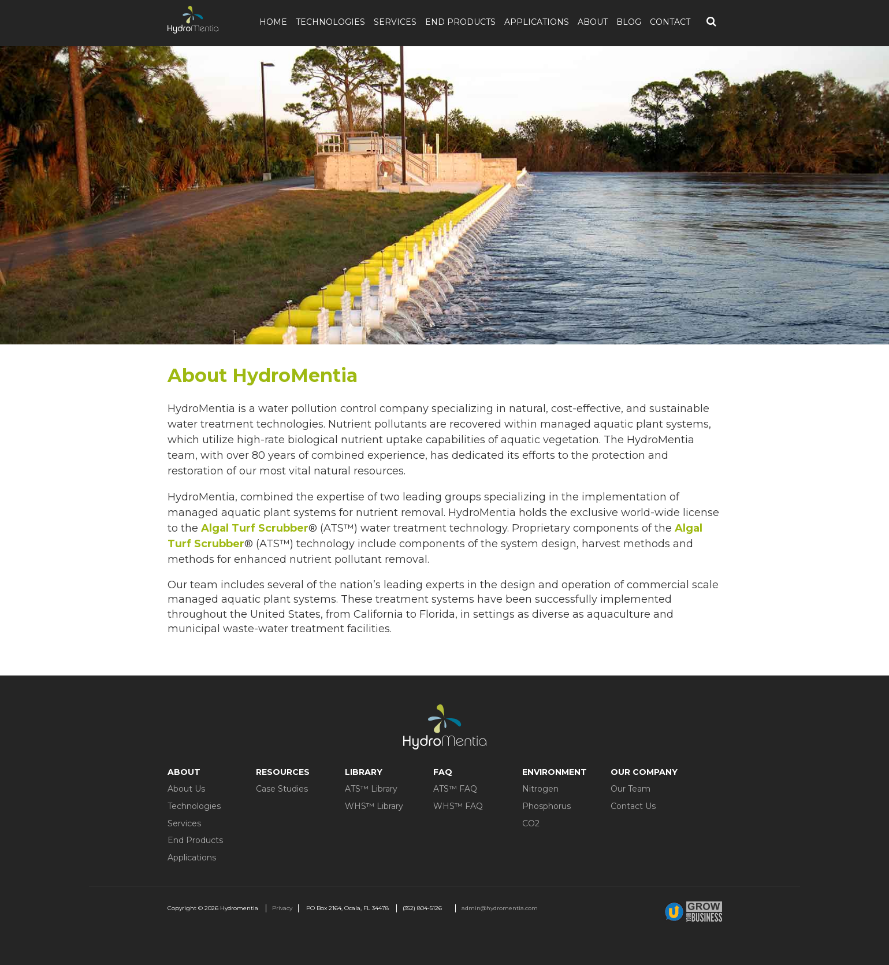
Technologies (330, 22)
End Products (460, 22)
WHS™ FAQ (458, 806)
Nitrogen (540, 789)
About (593, 22)
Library (363, 772)
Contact (670, 22)
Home (273, 22)
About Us (186, 789)
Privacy (282, 908)
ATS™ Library (371, 789)
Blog (628, 22)
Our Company (644, 772)
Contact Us (633, 806)
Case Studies (282, 789)
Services (395, 22)
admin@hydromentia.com (500, 908)
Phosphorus (546, 806)
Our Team (630, 789)
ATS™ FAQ (455, 789)
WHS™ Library (374, 806)
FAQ (442, 772)
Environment (554, 772)
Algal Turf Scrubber (254, 528)
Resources (283, 772)
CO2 (531, 823)
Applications (536, 22)
